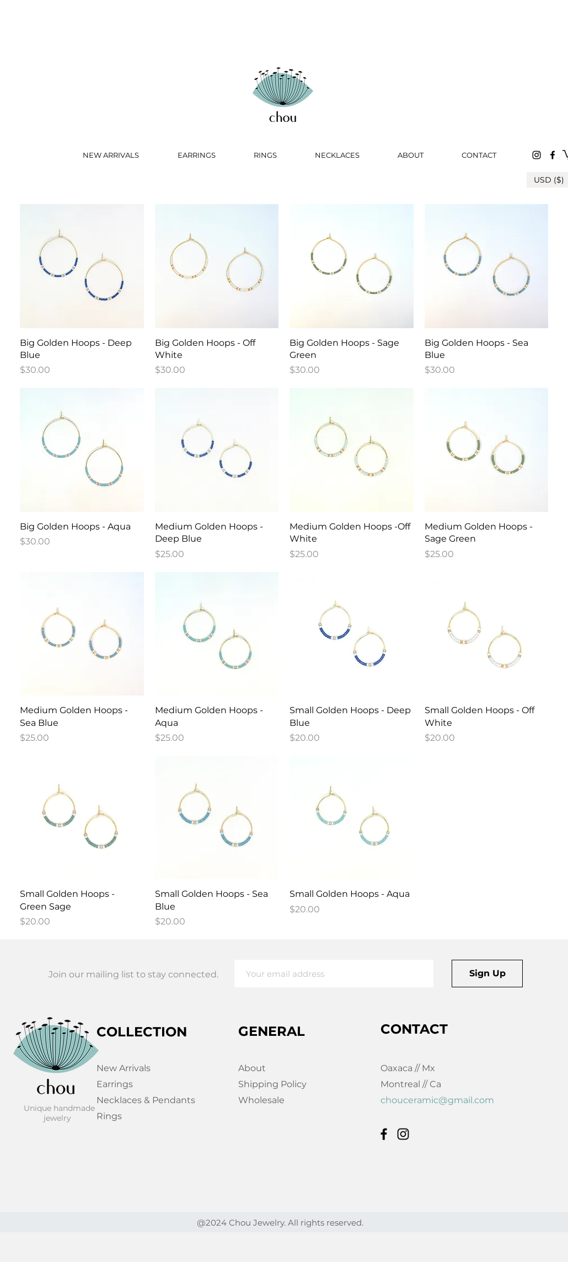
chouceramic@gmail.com (437, 1100)
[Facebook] (552, 155)
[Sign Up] (487, 973)
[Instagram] (536, 155)
